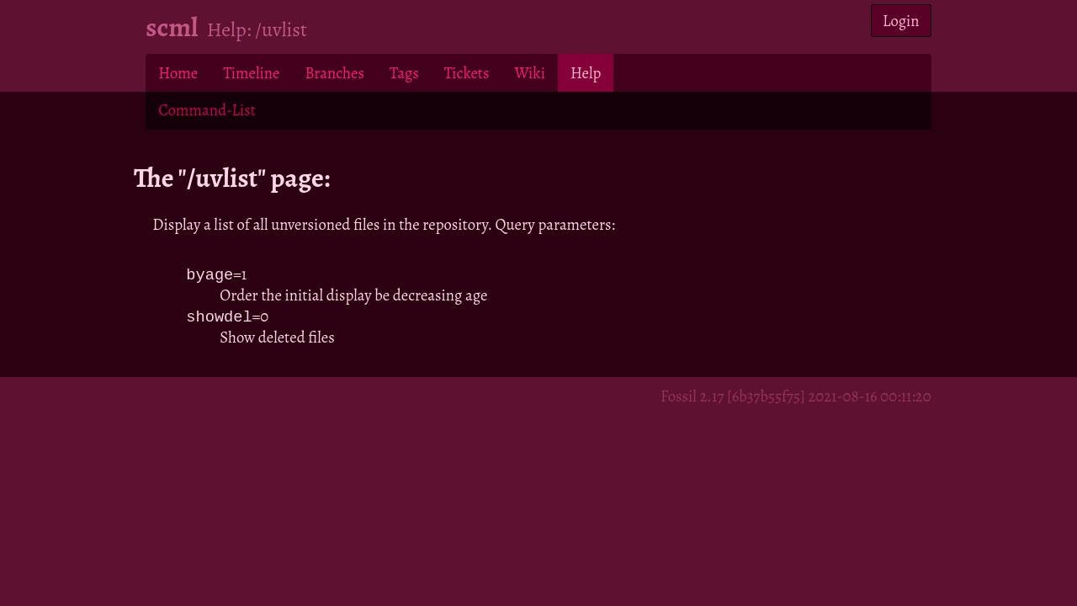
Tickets (467, 72)
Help (585, 72)
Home (178, 72)
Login (901, 20)
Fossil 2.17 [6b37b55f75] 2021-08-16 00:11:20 (796, 397)
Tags (404, 72)
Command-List (206, 109)
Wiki (529, 72)
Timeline (251, 72)
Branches (334, 72)
